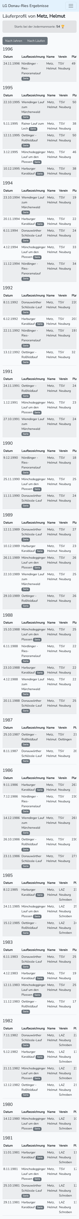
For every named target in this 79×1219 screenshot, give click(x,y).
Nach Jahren (13, 41)
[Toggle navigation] (70, 6)
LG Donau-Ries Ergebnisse (26, 5)
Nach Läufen (36, 41)
